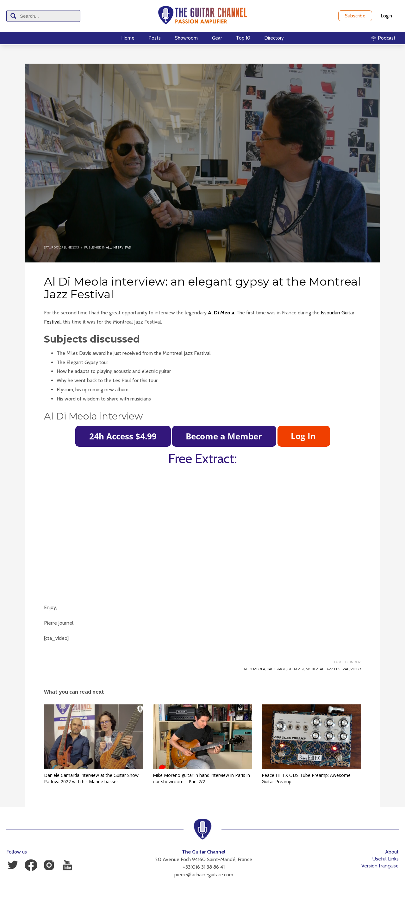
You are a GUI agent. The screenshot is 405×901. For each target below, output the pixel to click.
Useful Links (385, 859)
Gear (217, 38)
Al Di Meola (221, 313)
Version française (380, 866)
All (108, 247)
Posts (155, 38)
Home (128, 38)
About (392, 852)
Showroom (186, 38)
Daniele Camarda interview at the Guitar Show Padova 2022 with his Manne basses (91, 778)
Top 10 (243, 38)
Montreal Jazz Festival (327, 669)
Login (386, 16)
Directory (274, 38)
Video (356, 669)
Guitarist (296, 669)
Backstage (276, 669)
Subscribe (355, 16)
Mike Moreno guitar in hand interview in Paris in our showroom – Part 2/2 (201, 778)
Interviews (121, 247)
